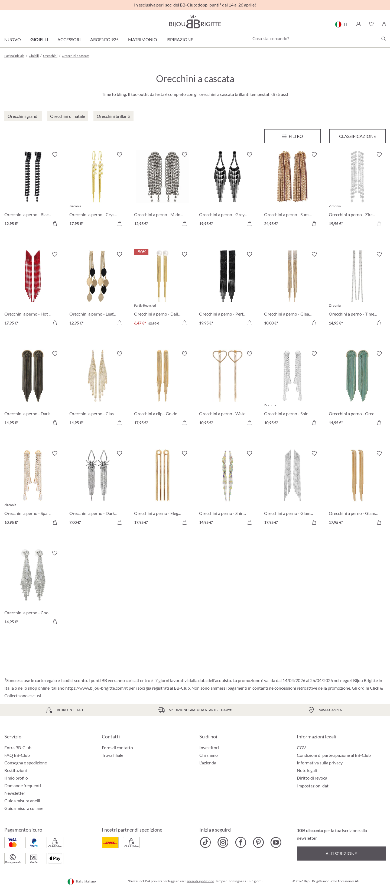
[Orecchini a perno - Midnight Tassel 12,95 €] (162, 190)
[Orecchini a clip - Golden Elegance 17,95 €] (162, 389)
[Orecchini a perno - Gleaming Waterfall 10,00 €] (292, 289)
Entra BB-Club (17, 747)
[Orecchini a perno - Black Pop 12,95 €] (32, 190)
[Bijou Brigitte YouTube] (276, 842)
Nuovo (12, 39)
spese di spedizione (200, 881)
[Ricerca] (383, 38)
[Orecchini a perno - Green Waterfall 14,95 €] (357, 389)
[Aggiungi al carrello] (54, 223)
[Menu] (292, 136)
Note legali (307, 770)
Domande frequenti (22, 785)
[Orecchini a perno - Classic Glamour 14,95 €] (97, 389)
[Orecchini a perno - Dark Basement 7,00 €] (97, 488)
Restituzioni (15, 770)
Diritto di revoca (312, 777)
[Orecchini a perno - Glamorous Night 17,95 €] (357, 488)
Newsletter (14, 793)
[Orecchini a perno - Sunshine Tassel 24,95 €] (292, 190)
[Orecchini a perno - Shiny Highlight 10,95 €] (292, 389)
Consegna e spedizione (25, 762)
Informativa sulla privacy (320, 762)
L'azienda (207, 762)
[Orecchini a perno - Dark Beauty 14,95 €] (32, 389)
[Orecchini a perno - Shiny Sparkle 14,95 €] (227, 488)
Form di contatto (117, 747)
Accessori (69, 39)
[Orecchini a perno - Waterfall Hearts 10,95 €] (227, 389)
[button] (358, 24)
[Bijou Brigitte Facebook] (241, 842)
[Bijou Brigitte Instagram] (223, 842)
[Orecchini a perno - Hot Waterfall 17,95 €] (32, 289)
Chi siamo (208, 755)
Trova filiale (112, 755)
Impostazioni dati (313, 785)
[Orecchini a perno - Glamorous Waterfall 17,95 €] (292, 488)
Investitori (209, 747)
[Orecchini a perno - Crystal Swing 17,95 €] (97, 190)
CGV (301, 747)
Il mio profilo (16, 777)
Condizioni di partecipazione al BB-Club (334, 755)
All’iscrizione (341, 853)
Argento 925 (104, 39)
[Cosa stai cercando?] (318, 38)
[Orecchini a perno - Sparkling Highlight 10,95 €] (32, 488)
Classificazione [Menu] (357, 136)
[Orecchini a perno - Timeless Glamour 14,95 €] (357, 289)
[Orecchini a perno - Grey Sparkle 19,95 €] (227, 190)
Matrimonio (142, 39)
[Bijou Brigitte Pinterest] (258, 842)
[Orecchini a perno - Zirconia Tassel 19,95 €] (357, 190)
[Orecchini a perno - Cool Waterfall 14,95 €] (32, 588)
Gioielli (39, 39)
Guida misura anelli (22, 800)
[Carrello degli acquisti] (384, 24)
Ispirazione (180, 39)
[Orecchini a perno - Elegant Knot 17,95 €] (162, 488)
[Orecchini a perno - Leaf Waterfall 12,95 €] (97, 289)
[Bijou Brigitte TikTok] (205, 842)
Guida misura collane (23, 808)
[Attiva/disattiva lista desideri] (54, 154)
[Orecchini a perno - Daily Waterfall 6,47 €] (162, 289)
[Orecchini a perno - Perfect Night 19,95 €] (227, 289)
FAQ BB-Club (17, 755)
